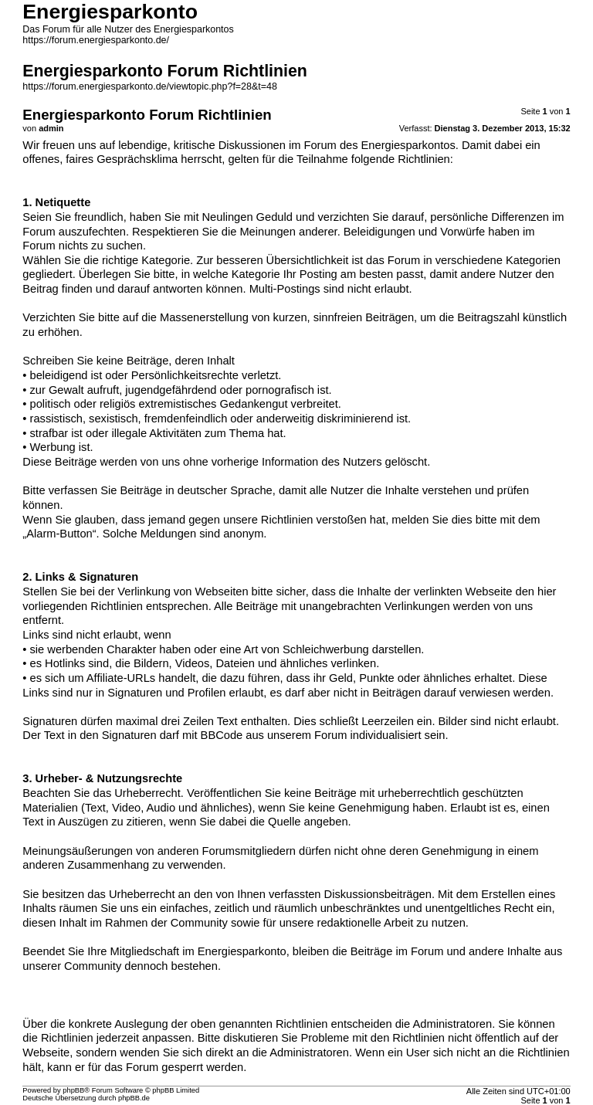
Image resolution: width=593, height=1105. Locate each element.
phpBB (73, 1090)
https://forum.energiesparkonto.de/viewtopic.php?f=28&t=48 (149, 86)
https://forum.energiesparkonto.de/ (95, 40)
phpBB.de (134, 1098)
